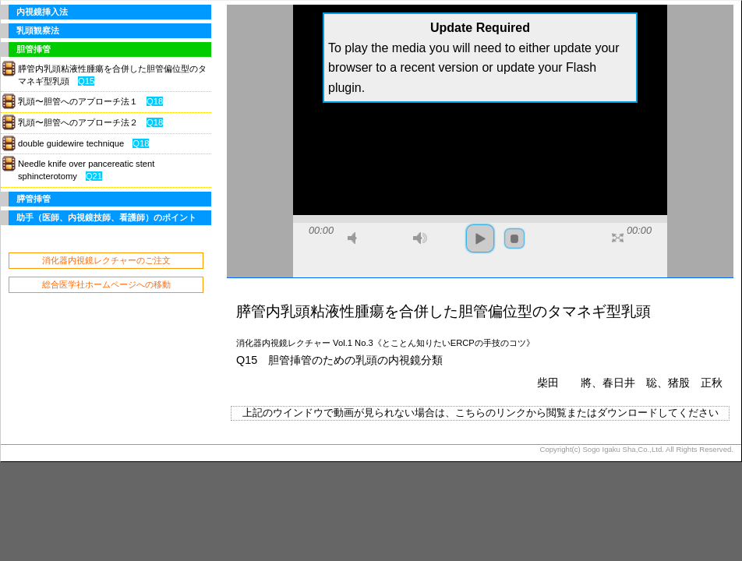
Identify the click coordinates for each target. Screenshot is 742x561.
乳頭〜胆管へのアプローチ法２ (90, 122)
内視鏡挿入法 (42, 11)
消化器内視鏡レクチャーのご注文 (106, 260)
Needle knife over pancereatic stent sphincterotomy (86, 170)
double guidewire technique (83, 143)
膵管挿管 (33, 198)
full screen (617, 238)
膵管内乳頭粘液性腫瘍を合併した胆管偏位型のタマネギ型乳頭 (112, 75)
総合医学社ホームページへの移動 (106, 284)
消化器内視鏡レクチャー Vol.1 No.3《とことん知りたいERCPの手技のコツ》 (385, 343)
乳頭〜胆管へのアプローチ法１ (90, 101)
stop (514, 238)
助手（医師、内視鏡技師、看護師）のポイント (106, 217)
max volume (420, 238)
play (480, 238)
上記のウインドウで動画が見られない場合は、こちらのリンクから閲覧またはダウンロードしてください (480, 412)
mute (355, 238)
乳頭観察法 (37, 30)
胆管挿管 (33, 49)
